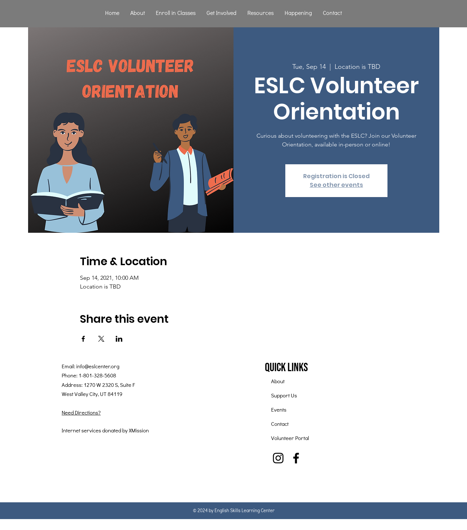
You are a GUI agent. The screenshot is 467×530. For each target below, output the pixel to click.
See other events (336, 185)
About (278, 381)
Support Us (284, 395)
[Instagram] (278, 458)
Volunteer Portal (290, 437)
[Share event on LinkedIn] (119, 339)
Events (278, 409)
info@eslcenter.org (97, 366)
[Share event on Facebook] (83, 339)
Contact (280, 423)
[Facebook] (296, 458)
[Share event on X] (101, 339)
